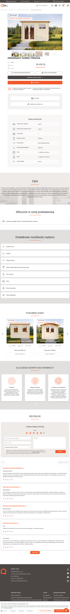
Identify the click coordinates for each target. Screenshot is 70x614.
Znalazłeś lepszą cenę (40, 67)
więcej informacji (20, 354)
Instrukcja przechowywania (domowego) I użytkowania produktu (26, 600)
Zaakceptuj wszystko (62, 610)
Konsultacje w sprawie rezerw (60, 600)
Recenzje (45, 600)
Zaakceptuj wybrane (45, 610)
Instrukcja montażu (36, 104)
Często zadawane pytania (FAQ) (61, 597)
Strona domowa (4, 9)
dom (13, 468)
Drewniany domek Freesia (36, 9)
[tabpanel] (11, 388)
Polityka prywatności (16, 595)
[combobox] (17, 447)
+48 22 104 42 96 (42, 5)
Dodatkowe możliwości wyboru (34, 77)
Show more (35, 552)
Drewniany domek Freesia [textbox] (11, 447)
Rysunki (36, 98)
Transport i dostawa (58, 595)
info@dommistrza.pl (22, 581)
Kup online (36, 82)
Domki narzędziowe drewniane (23, 9)
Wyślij (60, 451)
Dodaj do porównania (50, 72)
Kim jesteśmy (46, 595)
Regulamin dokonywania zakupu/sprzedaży (21, 597)
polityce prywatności (36, 451)
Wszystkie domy (12, 9)
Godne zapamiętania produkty (22, 72)
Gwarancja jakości (47, 597)
